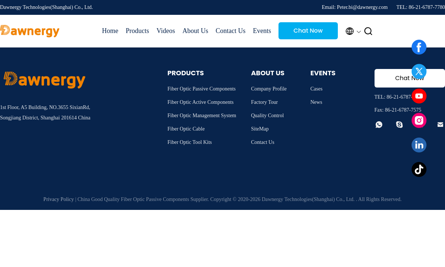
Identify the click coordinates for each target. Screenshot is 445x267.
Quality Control (267, 115)
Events (262, 30)
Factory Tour (264, 102)
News (316, 102)
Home (110, 30)
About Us (195, 30)
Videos (165, 30)
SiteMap (259, 129)
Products (137, 30)
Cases (316, 89)
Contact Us (230, 30)
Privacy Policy (58, 199)
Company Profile (269, 89)
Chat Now (308, 30)
